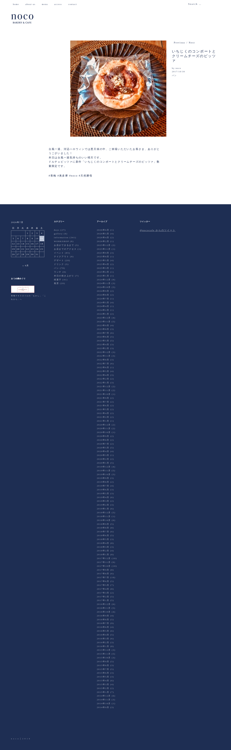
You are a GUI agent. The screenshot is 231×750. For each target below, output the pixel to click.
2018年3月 (103, 547)
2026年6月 (103, 230)
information (61, 237)
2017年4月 (103, 589)
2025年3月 (103, 268)
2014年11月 (104, 699)
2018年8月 (103, 528)
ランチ (57, 272)
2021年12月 (104, 386)
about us (31, 4)
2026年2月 (103, 241)
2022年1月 (103, 382)
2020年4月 (103, 451)
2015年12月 (104, 650)
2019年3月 (103, 501)
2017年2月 (103, 596)
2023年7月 (103, 333)
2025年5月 (103, 260)
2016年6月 (103, 627)
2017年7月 (103, 577)
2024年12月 (104, 279)
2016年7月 (103, 623)
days (57, 230)
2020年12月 (104, 425)
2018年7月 (103, 531)
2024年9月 (103, 291)
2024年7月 (103, 298)
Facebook (23, 728)
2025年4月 (103, 264)
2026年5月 (103, 233)
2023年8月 (103, 329)
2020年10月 (104, 432)
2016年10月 (104, 612)
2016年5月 (103, 631)
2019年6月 (103, 489)
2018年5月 (103, 539)
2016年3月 (103, 638)
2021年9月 (103, 398)
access (59, 4)
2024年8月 (103, 295)
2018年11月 (104, 516)
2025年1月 (103, 276)
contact (73, 4)
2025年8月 (103, 256)
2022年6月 (103, 367)
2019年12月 (104, 467)
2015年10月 (104, 657)
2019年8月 (103, 482)
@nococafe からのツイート (157, 230)
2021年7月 (103, 402)
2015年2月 (103, 688)
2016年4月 (103, 635)
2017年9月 (103, 570)
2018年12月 (104, 512)
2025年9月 (103, 253)
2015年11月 (104, 654)
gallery (58, 233)
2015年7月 (103, 669)
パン (174, 75)
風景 (56, 283)
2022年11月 (104, 356)
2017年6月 (103, 581)
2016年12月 (104, 604)
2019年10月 (104, 474)
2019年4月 (103, 497)
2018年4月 (103, 543)
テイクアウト (61, 256)
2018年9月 (103, 524)
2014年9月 (103, 707)
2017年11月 (104, 562)
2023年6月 (103, 337)
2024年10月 (104, 287)
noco (178, 68)
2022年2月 (103, 379)
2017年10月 (104, 566)
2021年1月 (103, 421)
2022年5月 (103, 371)
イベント (59, 253)
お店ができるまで (64, 245)
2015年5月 (103, 677)
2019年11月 (104, 470)
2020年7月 (103, 444)
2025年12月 (104, 245)
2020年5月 (103, 447)
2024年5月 (103, 302)
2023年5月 (103, 340)
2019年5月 (103, 493)
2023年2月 (103, 348)
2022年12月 (104, 352)
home (17, 4)
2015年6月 (103, 673)
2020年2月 (103, 459)
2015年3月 (103, 684)
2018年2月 (103, 550)
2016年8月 (103, 619)
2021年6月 (103, 405)
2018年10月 (104, 520)
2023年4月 (103, 344)
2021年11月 (104, 390)
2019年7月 (103, 486)
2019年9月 (103, 478)
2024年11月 (104, 283)
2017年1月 (103, 600)
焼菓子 (57, 279)
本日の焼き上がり (64, 276)
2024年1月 (103, 314)
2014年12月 (104, 696)
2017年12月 (104, 558)
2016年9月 (103, 615)
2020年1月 (103, 463)
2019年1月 (103, 508)
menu (46, 4)
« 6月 (26, 265)
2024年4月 (103, 306)
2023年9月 (103, 325)
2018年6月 (103, 535)
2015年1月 (103, 692)
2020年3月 (103, 455)
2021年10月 (104, 394)
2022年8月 (103, 360)
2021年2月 (103, 417)
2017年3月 (103, 593)
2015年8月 (103, 665)
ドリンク (59, 264)
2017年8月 (103, 573)
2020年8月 (103, 440)
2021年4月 (103, 413)
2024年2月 (103, 310)
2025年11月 (104, 249)
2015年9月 (103, 661)
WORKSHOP (61, 241)
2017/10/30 (178, 71)
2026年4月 (103, 237)
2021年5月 (103, 409)
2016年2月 (103, 642)
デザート (59, 260)
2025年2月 (103, 272)
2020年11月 (104, 428)
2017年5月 (103, 585)
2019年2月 (103, 505)
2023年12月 (104, 318)
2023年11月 (104, 321)
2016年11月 (104, 608)
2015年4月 (103, 680)
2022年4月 (103, 375)
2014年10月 (104, 703)
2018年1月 (103, 554)
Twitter (14, 728)
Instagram (32, 728)
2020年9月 (103, 436)
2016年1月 (103, 646)
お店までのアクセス (65, 249)
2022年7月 (103, 363)
